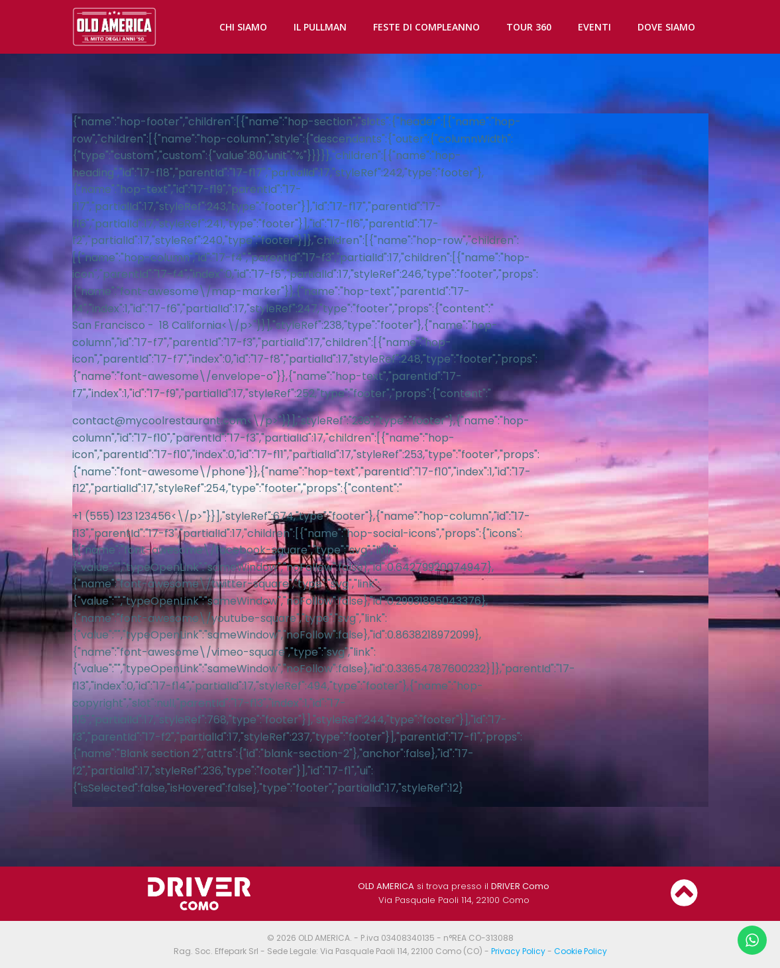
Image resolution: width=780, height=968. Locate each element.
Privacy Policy (518, 951)
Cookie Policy (580, 951)
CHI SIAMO (243, 27)
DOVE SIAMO (666, 27)
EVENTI (594, 27)
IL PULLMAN (320, 27)
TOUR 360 (528, 27)
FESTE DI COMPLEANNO (426, 27)
